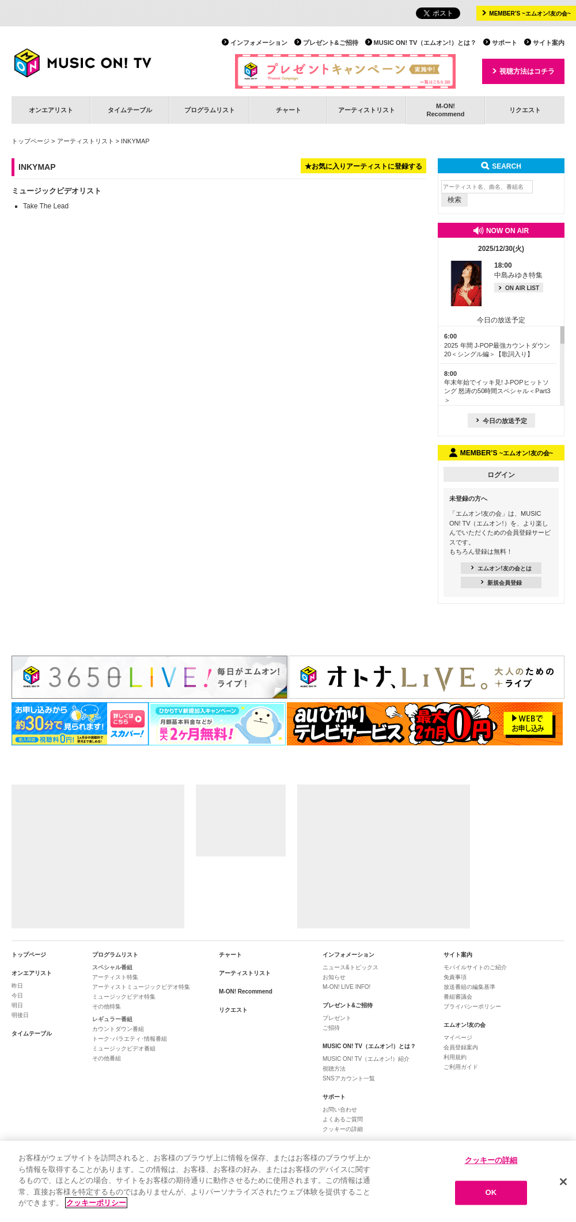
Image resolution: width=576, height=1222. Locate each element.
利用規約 (455, 1057)
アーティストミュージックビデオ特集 (141, 987)
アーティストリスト (366, 109)
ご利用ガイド (461, 1067)
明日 (17, 1005)
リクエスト (525, 109)
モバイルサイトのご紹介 (475, 967)
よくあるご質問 (343, 1119)
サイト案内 (548, 42)
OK (491, 1193)
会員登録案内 (461, 1047)
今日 (17, 995)
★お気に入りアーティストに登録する (363, 166)
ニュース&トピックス (350, 967)
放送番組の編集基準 (469, 987)
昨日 (17, 986)
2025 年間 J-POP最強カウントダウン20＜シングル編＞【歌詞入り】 (497, 345)
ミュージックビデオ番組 (124, 1048)
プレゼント (337, 1018)
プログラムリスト (209, 109)
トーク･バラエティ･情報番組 (129, 1039)
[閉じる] (563, 1182)
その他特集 (106, 1006)
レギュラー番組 (112, 1019)
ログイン (501, 475)
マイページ (458, 1037)
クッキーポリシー (96, 1204)
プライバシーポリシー (472, 1006)
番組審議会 (458, 996)
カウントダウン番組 (118, 1029)
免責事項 (455, 977)
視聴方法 (334, 1068)
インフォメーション (258, 42)
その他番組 (106, 1058)
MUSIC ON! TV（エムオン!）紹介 (366, 1059)
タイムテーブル (130, 109)
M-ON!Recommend (445, 109)
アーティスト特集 (115, 977)
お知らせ (334, 977)
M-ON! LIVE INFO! (346, 987)
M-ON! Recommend (245, 991)
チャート (288, 109)
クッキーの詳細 (343, 1129)
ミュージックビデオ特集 (124, 996)
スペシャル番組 (112, 967)
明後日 (20, 1015)
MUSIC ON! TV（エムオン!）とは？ (425, 42)
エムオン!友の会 (465, 1025)
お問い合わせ (340, 1109)
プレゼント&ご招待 (330, 42)
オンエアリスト (51, 109)
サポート (504, 42)
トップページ (31, 141)
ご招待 (331, 1028)
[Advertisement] (98, 856)
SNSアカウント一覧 (349, 1078)
